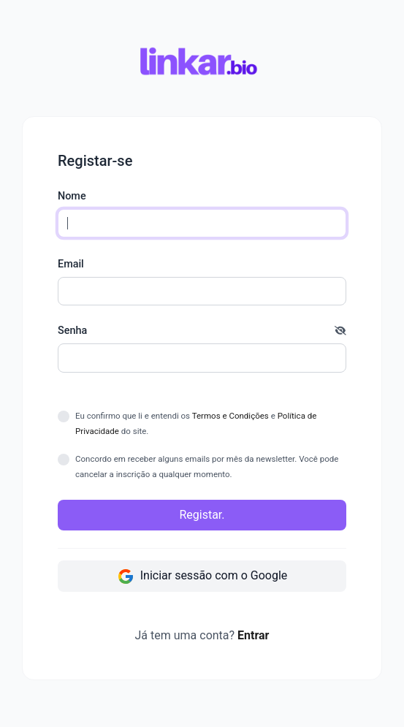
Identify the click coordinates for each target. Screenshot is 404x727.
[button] (340, 331)
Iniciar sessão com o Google (202, 576)
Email (71, 264)
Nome (72, 196)
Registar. (201, 515)
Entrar (253, 635)
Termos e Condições (230, 416)
